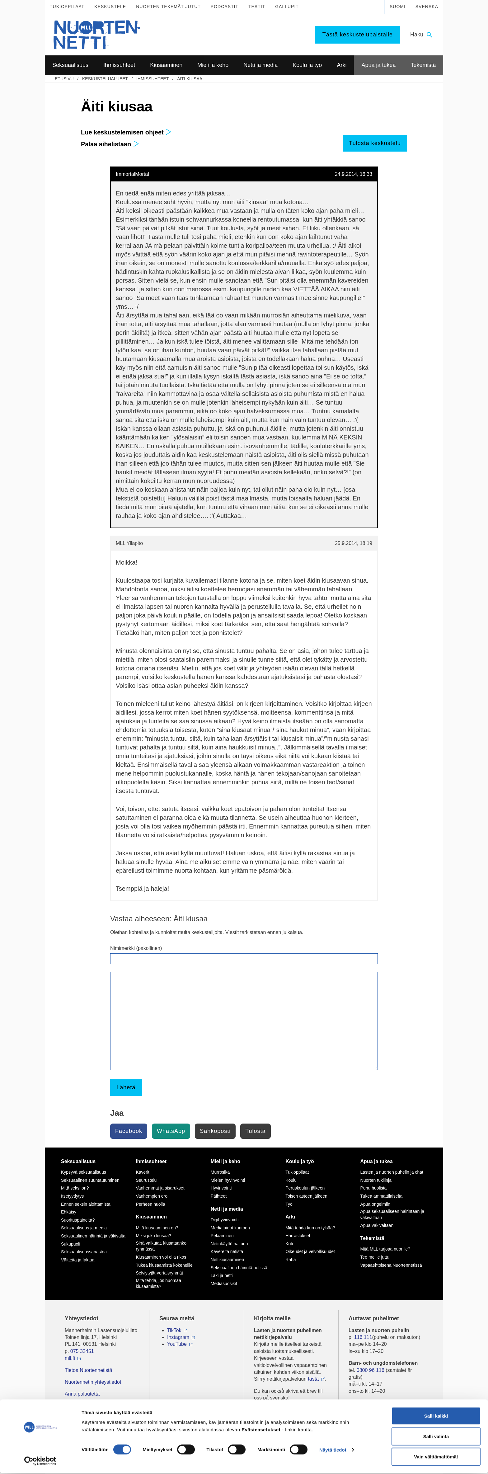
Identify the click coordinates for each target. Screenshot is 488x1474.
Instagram (178, 1337)
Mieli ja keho (225, 1161)
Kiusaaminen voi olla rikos (161, 1257)
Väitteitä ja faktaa (77, 1259)
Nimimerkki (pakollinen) (136, 948)
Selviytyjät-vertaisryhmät (159, 1272)
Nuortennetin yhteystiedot (93, 1382)
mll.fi (70, 1358)
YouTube (177, 1344)
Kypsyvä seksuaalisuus (83, 1172)
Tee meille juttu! (375, 1257)
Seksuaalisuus (78, 1161)
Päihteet (219, 1196)
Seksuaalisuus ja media (84, 1227)
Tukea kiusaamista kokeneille (164, 1265)
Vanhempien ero (151, 1196)
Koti (289, 1243)
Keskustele (110, 6)
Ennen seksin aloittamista (85, 1204)
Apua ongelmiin (375, 1204)
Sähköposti (215, 1131)
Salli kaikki (436, 1416)
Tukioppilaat (67, 6)
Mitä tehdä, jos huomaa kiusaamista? (158, 1283)
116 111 (363, 1337)
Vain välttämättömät (436, 1457)
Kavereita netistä (227, 1251)
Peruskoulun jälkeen (305, 1187)
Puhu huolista (373, 1187)
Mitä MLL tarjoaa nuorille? (385, 1248)
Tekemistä (372, 1238)
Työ (289, 1204)
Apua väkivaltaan (377, 1225)
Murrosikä (220, 1172)
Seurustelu (146, 1180)
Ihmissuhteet (152, 78)
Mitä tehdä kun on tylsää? (310, 1227)
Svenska (426, 6)
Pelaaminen (222, 1235)
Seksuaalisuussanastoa (84, 1251)
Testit (256, 6)
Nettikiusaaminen (227, 1259)
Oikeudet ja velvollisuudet (310, 1251)
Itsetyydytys (72, 1196)
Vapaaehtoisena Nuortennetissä (391, 1265)
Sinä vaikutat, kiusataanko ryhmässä (161, 1246)
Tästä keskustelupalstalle (357, 34)
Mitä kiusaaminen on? (157, 1227)
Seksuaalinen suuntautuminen (90, 1180)
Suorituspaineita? (78, 1220)
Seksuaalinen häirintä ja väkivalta (93, 1235)
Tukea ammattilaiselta (381, 1196)
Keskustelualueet (105, 78)
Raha (290, 1259)
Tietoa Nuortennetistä (88, 1370)
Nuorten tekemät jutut (168, 6)
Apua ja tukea (376, 1161)
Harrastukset (297, 1235)
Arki (290, 1216)
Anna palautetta (82, 1394)
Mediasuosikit (224, 1283)
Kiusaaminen (151, 1216)
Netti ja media (227, 1209)
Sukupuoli (70, 1244)
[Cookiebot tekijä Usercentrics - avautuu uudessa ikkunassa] (40, 1462)
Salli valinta (436, 1437)
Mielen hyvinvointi (228, 1180)
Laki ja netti (222, 1275)
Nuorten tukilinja (376, 1180)
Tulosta (255, 1131)
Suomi (398, 6)
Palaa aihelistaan (110, 144)
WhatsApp (171, 1131)
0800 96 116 (370, 1370)
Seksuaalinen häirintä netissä (239, 1267)
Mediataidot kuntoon (230, 1227)
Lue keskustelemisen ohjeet (126, 132)
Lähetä (125, 1087)
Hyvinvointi (221, 1187)
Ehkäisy (68, 1211)
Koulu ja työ (299, 1161)
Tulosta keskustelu (375, 143)
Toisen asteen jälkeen (306, 1196)
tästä (313, 1379)
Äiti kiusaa (189, 78)
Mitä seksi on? (75, 1187)
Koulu (291, 1180)
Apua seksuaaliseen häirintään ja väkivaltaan (392, 1214)
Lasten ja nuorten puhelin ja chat (391, 1172)
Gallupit (287, 6)
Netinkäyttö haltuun (229, 1243)
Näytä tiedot (332, 1450)
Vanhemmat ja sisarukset (160, 1187)
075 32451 (82, 1351)
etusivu (64, 78)
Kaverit (142, 1172)
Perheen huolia (150, 1204)
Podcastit (224, 6)
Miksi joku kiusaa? (153, 1235)
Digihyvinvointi (224, 1219)
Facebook (128, 1131)
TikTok (174, 1330)
